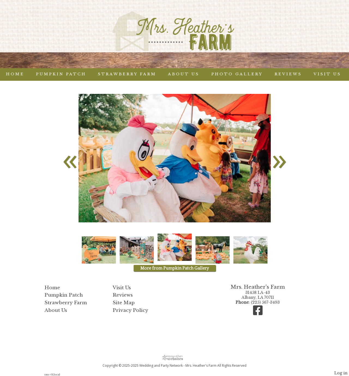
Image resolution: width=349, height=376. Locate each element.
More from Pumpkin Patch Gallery (174, 268)
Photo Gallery (237, 74)
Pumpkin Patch (61, 74)
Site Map (124, 303)
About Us (183, 74)
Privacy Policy (130, 310)
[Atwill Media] (174, 357)
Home (15, 74)
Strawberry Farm (127, 74)
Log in (341, 373)
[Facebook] (258, 313)
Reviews (288, 74)
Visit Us (327, 74)
